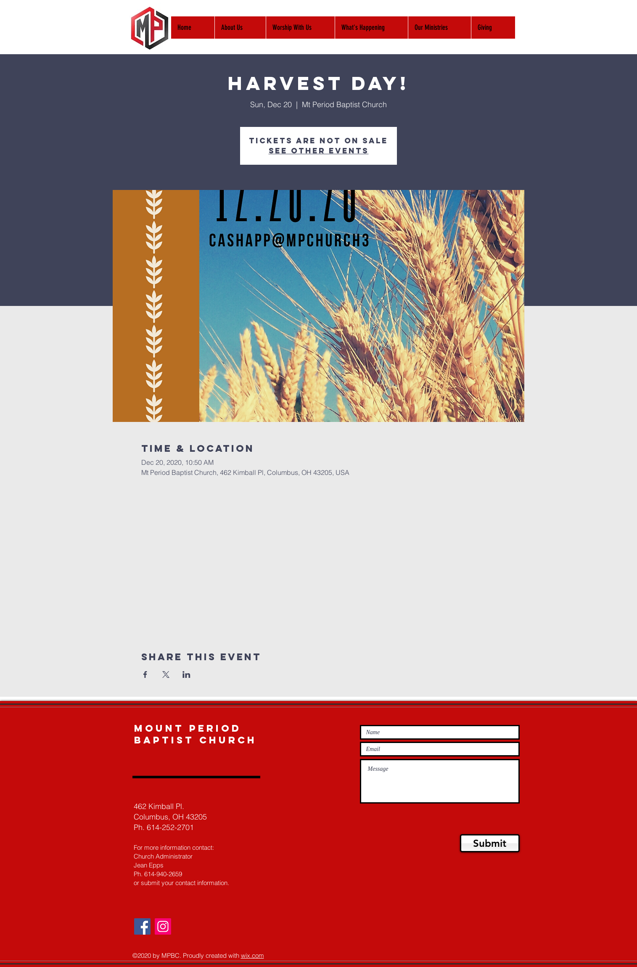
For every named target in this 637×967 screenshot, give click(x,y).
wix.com (252, 955)
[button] (300, 27)
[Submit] (490, 843)
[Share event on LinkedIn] (186, 674)
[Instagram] (163, 926)
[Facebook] (142, 926)
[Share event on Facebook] (145, 674)
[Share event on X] (166, 674)
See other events (319, 150)
